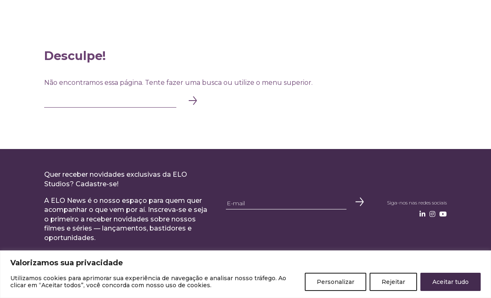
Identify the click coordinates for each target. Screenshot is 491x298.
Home (97, 15)
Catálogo (279, 15)
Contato (390, 15)
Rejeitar (393, 282)
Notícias (358, 15)
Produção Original (186, 15)
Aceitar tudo (450, 282)
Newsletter (428, 15)
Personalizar (335, 282)
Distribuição (239, 15)
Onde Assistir (320, 15)
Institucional (131, 15)
